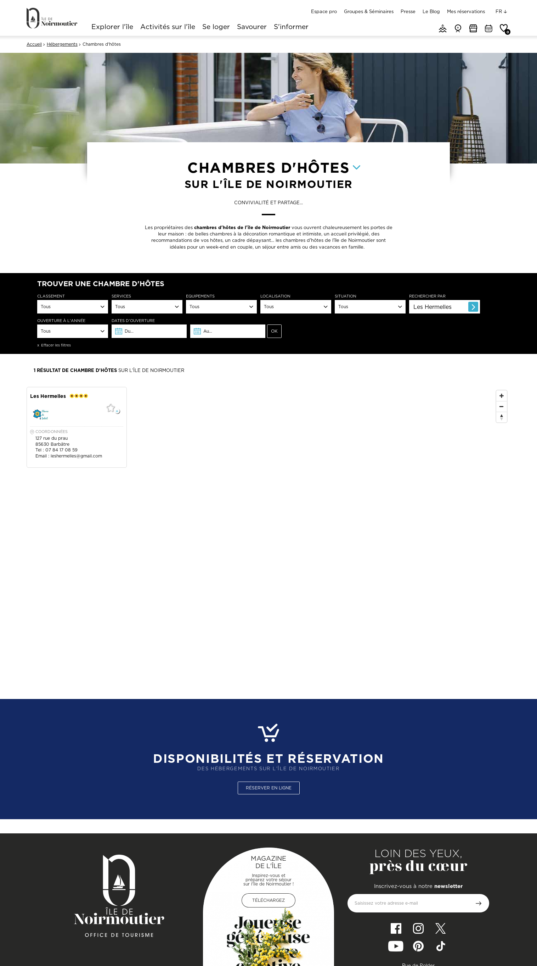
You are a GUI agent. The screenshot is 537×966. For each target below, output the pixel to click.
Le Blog (431, 11)
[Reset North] (501, 417)
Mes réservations (466, 11)
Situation (345, 296)
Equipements (200, 296)
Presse (408, 11)
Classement (51, 296)
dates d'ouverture (133, 321)
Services (121, 296)
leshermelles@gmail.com (76, 456)
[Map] (426, 529)
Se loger (216, 27)
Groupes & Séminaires (369, 11)
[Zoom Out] (501, 406)
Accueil (34, 44)
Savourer (252, 27)
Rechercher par (427, 296)
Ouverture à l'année (61, 321)
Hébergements (62, 44)
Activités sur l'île (167, 27)
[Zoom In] (501, 395)
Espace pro (324, 11)
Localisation (275, 296)
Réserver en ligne (269, 788)
